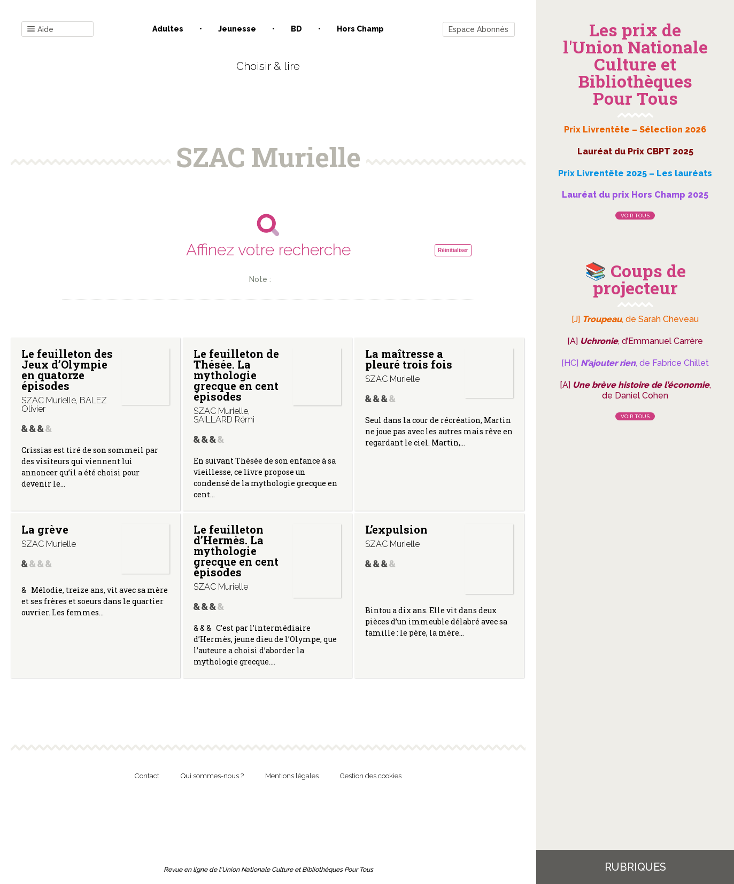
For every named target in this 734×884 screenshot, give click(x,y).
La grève (44, 529)
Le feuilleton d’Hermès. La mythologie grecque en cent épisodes (236, 550)
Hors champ (360, 29)
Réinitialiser (453, 250)
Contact (147, 776)
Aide (40, 29)
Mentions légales (292, 776)
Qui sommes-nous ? (212, 776)
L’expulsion (396, 529)
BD (296, 29)
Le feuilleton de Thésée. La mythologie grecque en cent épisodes (236, 375)
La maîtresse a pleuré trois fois (408, 359)
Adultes (167, 29)
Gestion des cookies (370, 776)
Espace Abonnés (478, 29)
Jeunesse (237, 29)
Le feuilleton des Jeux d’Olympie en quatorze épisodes (67, 370)
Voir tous (635, 215)
